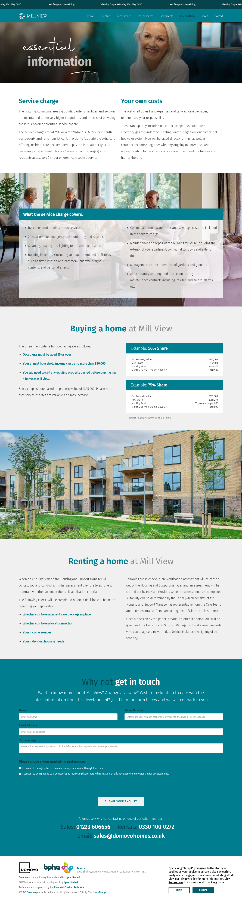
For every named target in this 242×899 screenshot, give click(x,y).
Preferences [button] (176, 882)
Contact (219, 16)
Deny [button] (179, 890)
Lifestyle (105, 16)
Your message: (28, 740)
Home (90, 16)
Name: (23, 710)
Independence (145, 16)
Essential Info (187, 16)
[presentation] (44, 787)
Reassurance (124, 16)
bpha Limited (73, 877)
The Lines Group (97, 892)
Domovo (23, 877)
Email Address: (28, 725)
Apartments (166, 16)
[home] (33, 15)
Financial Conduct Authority (69, 887)
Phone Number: (134, 710)
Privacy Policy (188, 878)
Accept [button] (203, 890)
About (204, 16)
